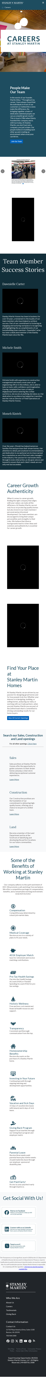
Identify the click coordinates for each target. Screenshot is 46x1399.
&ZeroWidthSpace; (20, 301)
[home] (2, 7)
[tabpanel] (23, 171)
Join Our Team (16, 141)
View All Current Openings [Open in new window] (18, 718)
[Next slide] (43, 171)
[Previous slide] (3, 171)
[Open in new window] (32, 743)
